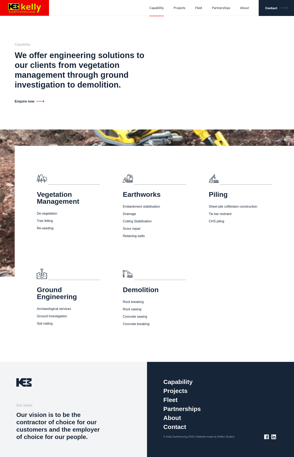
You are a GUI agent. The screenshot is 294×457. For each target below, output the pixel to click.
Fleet (170, 399)
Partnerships (182, 408)
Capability (178, 381)
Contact (174, 426)
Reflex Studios (226, 436)
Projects (175, 390)
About (172, 417)
